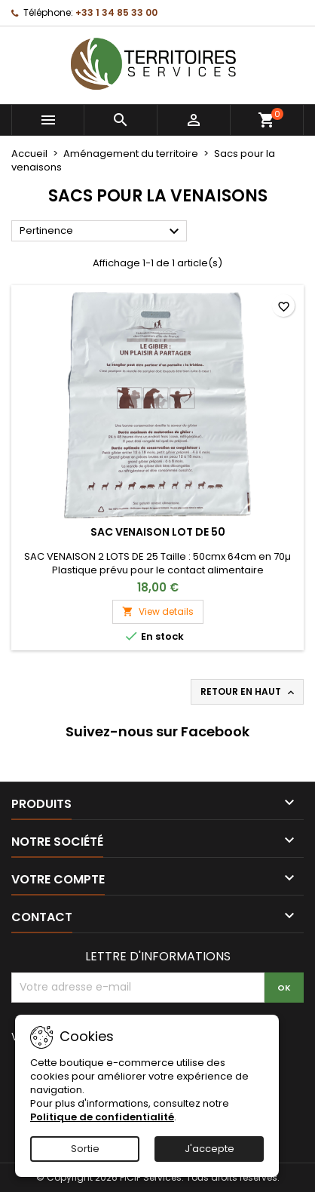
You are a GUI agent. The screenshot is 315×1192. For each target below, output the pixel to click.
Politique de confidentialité (102, 1117)
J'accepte (209, 1148)
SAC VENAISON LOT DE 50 (157, 531)
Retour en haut (248, 692)
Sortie (85, 1148)
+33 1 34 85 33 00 (116, 12)
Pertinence (101, 232)
